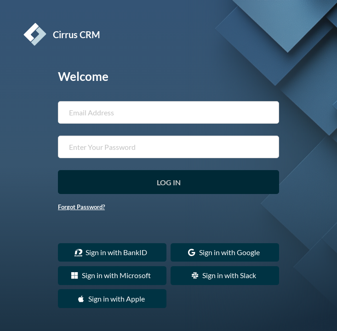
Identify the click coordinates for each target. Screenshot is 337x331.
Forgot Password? (81, 207)
